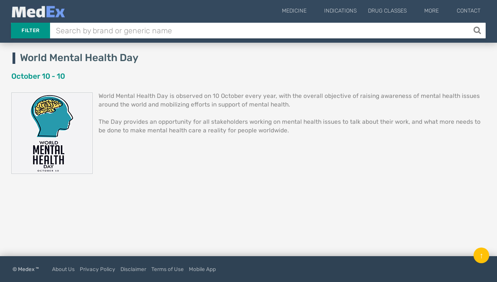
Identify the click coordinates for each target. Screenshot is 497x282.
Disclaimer (133, 269)
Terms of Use (167, 269)
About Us (63, 269)
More (438, 10)
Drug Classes (400, 10)
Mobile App (202, 269)
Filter (30, 30)
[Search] (478, 30)
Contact (469, 10)
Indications (353, 10)
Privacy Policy (97, 269)
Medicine (313, 10)
